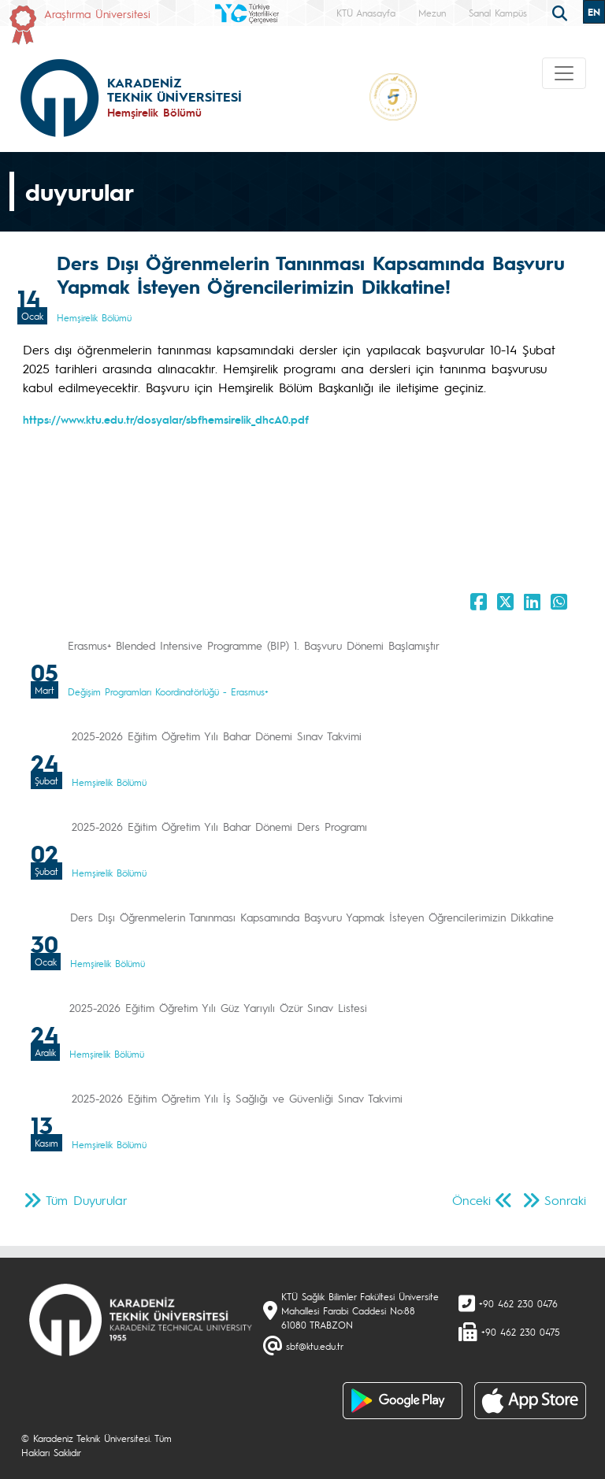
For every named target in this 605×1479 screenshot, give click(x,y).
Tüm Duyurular (87, 1200)
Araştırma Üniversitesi (97, 13)
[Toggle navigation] (564, 73)
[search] (561, 12)
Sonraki (565, 1200)
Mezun (432, 12)
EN (594, 12)
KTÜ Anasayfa (365, 12)
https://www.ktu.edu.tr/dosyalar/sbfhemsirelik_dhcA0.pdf (166, 419)
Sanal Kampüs (498, 12)
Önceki (471, 1200)
